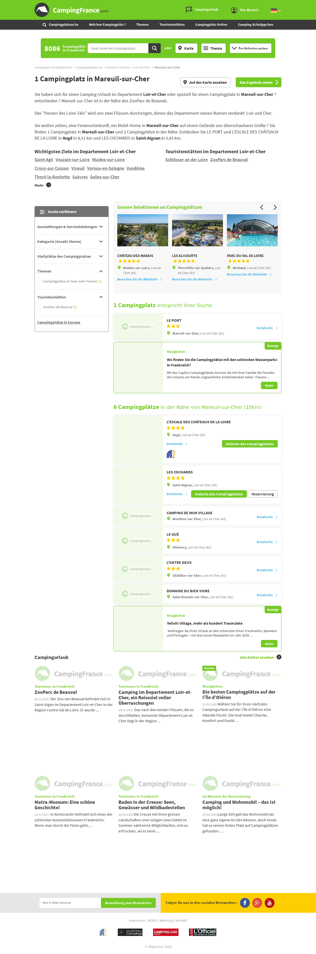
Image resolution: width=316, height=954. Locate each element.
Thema (212, 48)
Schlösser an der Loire (186, 159)
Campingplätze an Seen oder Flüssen (72, 281)
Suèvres (80, 177)
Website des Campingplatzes (250, 443)
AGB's (152, 920)
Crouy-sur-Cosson (52, 168)
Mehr (269, 385)
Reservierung (263, 493)
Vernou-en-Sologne (105, 168)
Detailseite (267, 328)
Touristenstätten (172, 24)
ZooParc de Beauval (229, 159)
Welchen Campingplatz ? (107, 24)
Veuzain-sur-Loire (73, 159)
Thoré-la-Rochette (52, 177)
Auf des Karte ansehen (205, 82)
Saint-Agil (44, 159)
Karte (186, 48)
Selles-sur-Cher (104, 177)
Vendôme (136, 168)
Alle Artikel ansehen (260, 657)
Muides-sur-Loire (108, 159)
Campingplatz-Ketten (211, 24)
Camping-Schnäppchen (255, 24)
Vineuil (78, 168)
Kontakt (181, 920)
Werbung (166, 920)
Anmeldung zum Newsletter (128, 903)
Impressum (137, 920)
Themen (142, 24)
